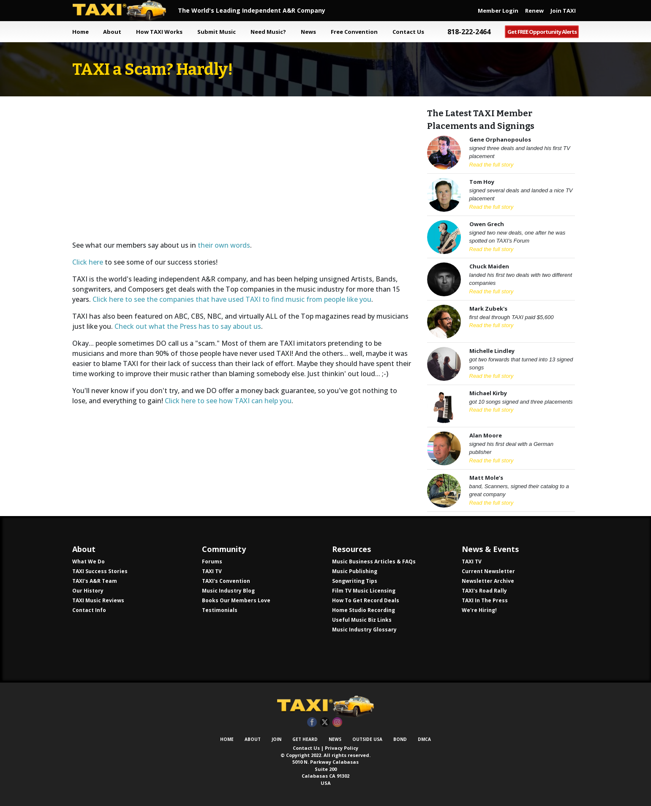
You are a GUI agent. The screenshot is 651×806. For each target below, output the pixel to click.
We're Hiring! (479, 610)
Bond (400, 739)
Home (80, 32)
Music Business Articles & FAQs (374, 561)
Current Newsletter (488, 571)
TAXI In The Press (485, 600)
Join (276, 739)
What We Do (88, 561)
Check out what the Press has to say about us (187, 326)
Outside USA (367, 739)
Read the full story (491, 164)
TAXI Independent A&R (326, 706)
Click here (87, 262)
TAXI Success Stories (100, 571)
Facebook (312, 722)
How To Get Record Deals (365, 600)
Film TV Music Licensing (363, 590)
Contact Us (306, 748)
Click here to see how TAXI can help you (228, 400)
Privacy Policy (341, 748)
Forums (212, 561)
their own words (224, 245)
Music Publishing (354, 571)
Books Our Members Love (236, 600)
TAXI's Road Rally (484, 590)
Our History (88, 590)
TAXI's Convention (226, 581)
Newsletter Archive (488, 581)
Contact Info (89, 610)
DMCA (424, 739)
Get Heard (305, 739)
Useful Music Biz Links (362, 619)
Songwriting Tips (354, 581)
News (335, 739)
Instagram (337, 722)
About (253, 739)
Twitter (324, 722)
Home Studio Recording (363, 610)
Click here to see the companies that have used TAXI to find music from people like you (232, 299)
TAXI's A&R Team (94, 581)
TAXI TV (212, 571)
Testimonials (219, 610)
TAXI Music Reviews (98, 600)
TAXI (125, 10)
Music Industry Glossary (364, 629)
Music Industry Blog (228, 590)
